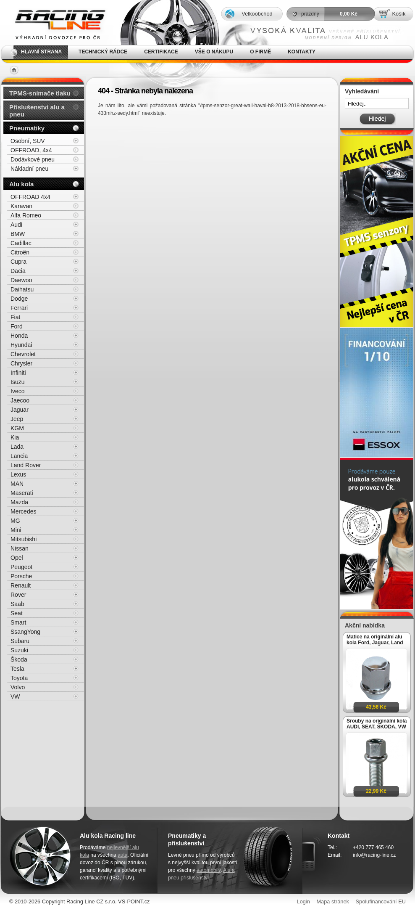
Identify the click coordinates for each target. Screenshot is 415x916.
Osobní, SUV (28, 141)
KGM (17, 428)
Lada (17, 446)
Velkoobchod (257, 14)
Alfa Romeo (26, 215)
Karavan (21, 206)
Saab (17, 604)
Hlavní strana (41, 52)
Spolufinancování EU (380, 901)
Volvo (18, 687)
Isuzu (17, 382)
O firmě (260, 52)
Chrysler (21, 363)
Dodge (19, 298)
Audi (16, 224)
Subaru (20, 641)
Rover (18, 594)
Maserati (22, 493)
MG (15, 520)
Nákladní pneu (29, 168)
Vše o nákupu (214, 52)
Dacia (18, 270)
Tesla (17, 668)
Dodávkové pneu (33, 159)
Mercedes (23, 511)
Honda (19, 335)
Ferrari (19, 307)
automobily (209, 870)
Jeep (17, 419)
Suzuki (19, 650)
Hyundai (21, 345)
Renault (21, 585)
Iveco (17, 391)
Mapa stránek (332, 901)
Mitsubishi (24, 539)
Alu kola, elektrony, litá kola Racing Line (54, 22)
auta (122, 855)
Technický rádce (103, 52)
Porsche (21, 576)
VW (15, 696)
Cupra (18, 261)
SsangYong (25, 631)
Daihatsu (22, 289)
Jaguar (20, 409)
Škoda (19, 659)
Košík (398, 14)
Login (303, 901)
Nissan (20, 548)
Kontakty (301, 52)
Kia (15, 437)
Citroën (20, 252)
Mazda (19, 502)
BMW (18, 233)
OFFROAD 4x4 (30, 196)
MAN (17, 483)
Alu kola (21, 184)
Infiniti (18, 372)
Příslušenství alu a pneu (37, 110)
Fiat (15, 317)
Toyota (19, 678)
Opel (17, 557)
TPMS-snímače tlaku (40, 93)
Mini (16, 530)
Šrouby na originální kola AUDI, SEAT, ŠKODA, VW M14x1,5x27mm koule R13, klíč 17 (377, 724)
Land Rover (26, 465)
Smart (18, 622)
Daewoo (21, 280)
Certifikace (161, 52)
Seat (17, 613)
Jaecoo (20, 400)
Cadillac (21, 243)
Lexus (18, 474)
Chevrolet (23, 354)
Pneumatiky (27, 128)
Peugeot (21, 567)
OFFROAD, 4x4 (31, 150)
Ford (17, 326)
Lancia (19, 456)
